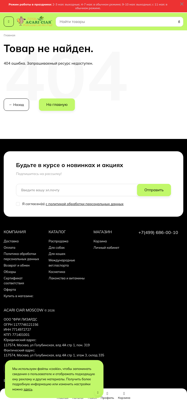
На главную (57, 104)
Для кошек (57, 254)
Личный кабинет (106, 247)
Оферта (10, 289)
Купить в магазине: (19, 296)
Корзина (100, 241)
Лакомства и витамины (67, 278)
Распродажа (58, 241)
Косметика (57, 272)
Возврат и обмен (17, 265)
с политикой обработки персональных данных (84, 204)
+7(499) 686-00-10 (158, 232)
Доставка (11, 241)
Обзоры (10, 272)
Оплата (9, 247)
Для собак (57, 247)
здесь (28, 389)
